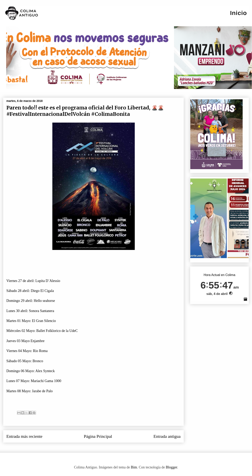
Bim (134, 467)
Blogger (171, 467)
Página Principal (98, 436)
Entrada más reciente (24, 436)
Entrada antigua (167, 436)
